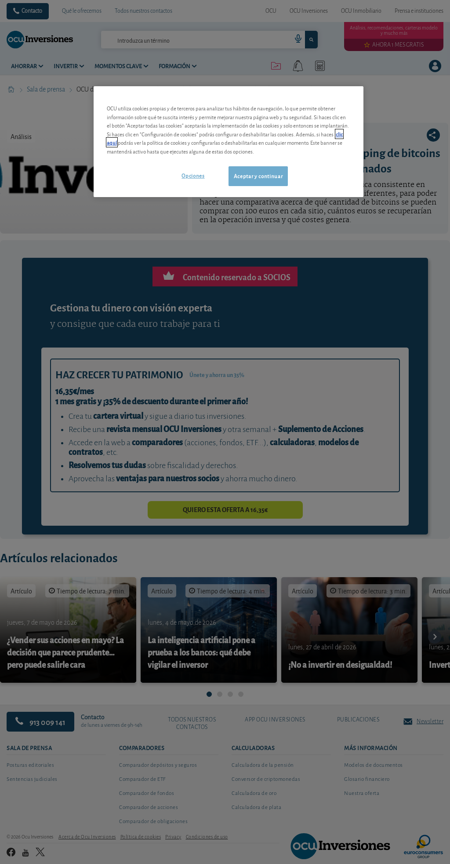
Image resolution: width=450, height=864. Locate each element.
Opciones (192, 175)
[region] (228, 141)
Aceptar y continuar (258, 176)
